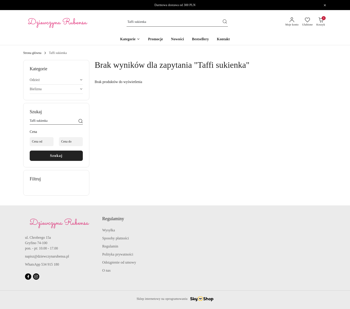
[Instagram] (36, 276)
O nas (106, 270)
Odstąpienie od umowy (119, 262)
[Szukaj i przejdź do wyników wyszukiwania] (225, 22)
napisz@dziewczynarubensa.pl (47, 256)
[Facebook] (28, 276)
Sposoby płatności (115, 238)
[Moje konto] (291, 22)
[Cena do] (71, 141)
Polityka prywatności (117, 254)
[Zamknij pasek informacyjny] (325, 5)
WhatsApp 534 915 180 (42, 264)
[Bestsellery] (200, 39)
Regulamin (110, 246)
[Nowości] (177, 39)
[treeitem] (56, 79)
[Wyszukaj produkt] (177, 22)
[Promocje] (155, 39)
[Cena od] (42, 141)
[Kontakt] (223, 39)
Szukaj (56, 156)
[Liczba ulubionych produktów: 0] (307, 22)
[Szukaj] (80, 121)
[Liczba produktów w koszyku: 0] (321, 22)
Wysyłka (108, 230)
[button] (130, 39)
